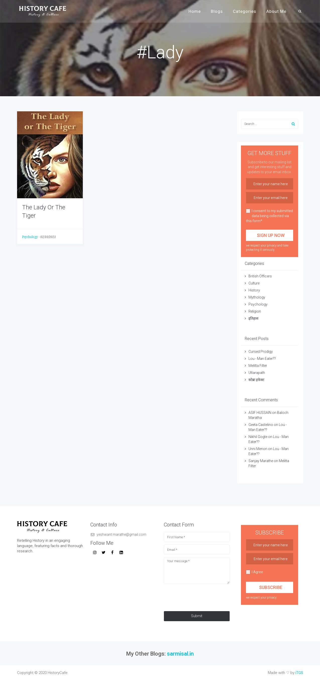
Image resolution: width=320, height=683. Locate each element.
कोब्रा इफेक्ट (256, 380)
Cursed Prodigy (260, 352)
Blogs (217, 11)
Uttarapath (256, 373)
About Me (276, 11)
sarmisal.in (180, 654)
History (254, 290)
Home (194, 11)
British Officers (260, 276)
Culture (254, 283)
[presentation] (202, 596)
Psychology (30, 237)
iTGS (299, 672)
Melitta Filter (257, 366)
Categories (244, 11)
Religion (254, 311)
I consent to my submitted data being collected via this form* (269, 216)
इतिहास (253, 318)
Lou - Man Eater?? (262, 359)
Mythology (256, 297)
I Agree (254, 572)
